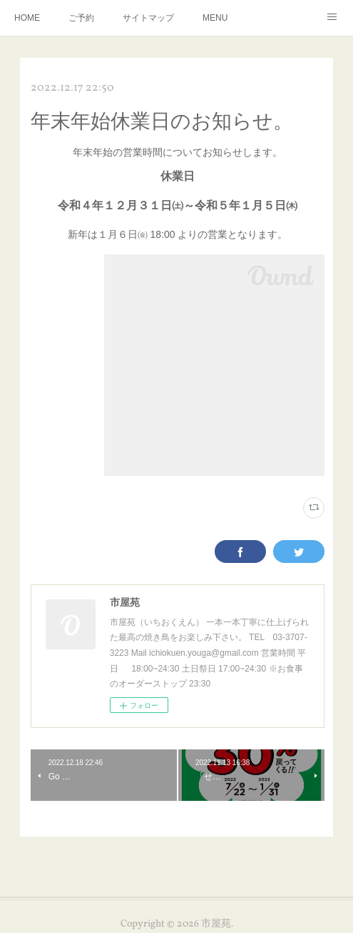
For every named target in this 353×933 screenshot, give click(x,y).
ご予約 (81, 18)
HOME (27, 18)
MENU (215, 18)
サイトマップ (148, 18)
